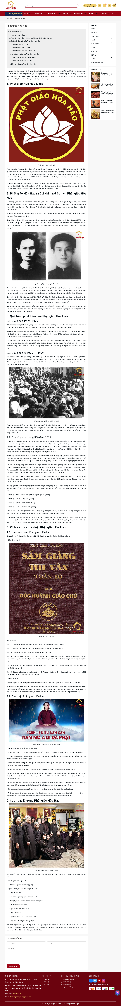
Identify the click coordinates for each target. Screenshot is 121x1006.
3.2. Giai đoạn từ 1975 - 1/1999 (20, 47)
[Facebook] (91, 980)
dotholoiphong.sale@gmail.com (20, 997)
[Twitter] (95, 980)
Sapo (77, 1004)
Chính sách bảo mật (68, 979)
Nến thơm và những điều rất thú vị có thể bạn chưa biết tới (107, 86)
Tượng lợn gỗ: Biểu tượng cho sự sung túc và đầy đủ (107, 93)
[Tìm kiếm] (26, 6)
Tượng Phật (95, 13)
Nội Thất (106, 13)
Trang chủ (47, 979)
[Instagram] (103, 980)
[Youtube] (99, 980)
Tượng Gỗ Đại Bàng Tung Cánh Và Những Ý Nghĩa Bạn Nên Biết (107, 102)
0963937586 (91, 6)
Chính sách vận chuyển (69, 982)
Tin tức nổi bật (96, 69)
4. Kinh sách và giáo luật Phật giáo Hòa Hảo (24, 54)
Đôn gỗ (62, 13)
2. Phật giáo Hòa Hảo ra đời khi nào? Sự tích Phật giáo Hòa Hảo (30, 38)
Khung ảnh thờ (73, 13)
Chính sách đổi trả (68, 984)
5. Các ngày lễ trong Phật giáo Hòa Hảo (22, 64)
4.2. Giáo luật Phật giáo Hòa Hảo (21, 60)
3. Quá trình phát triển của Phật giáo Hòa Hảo (24, 41)
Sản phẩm (47, 984)
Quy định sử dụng (68, 987)
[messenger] (117, 992)
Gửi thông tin (13, 966)
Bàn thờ (84, 13)
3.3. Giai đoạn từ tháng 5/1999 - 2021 (23, 50)
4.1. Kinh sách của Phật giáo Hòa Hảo (23, 57)
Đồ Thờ (93, 59)
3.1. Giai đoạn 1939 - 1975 (19, 44)
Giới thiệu (47, 982)
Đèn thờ (27, 13)
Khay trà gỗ (37, 13)
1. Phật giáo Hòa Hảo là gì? (18, 35)
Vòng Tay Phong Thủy (97, 62)
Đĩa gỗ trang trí (50, 13)
